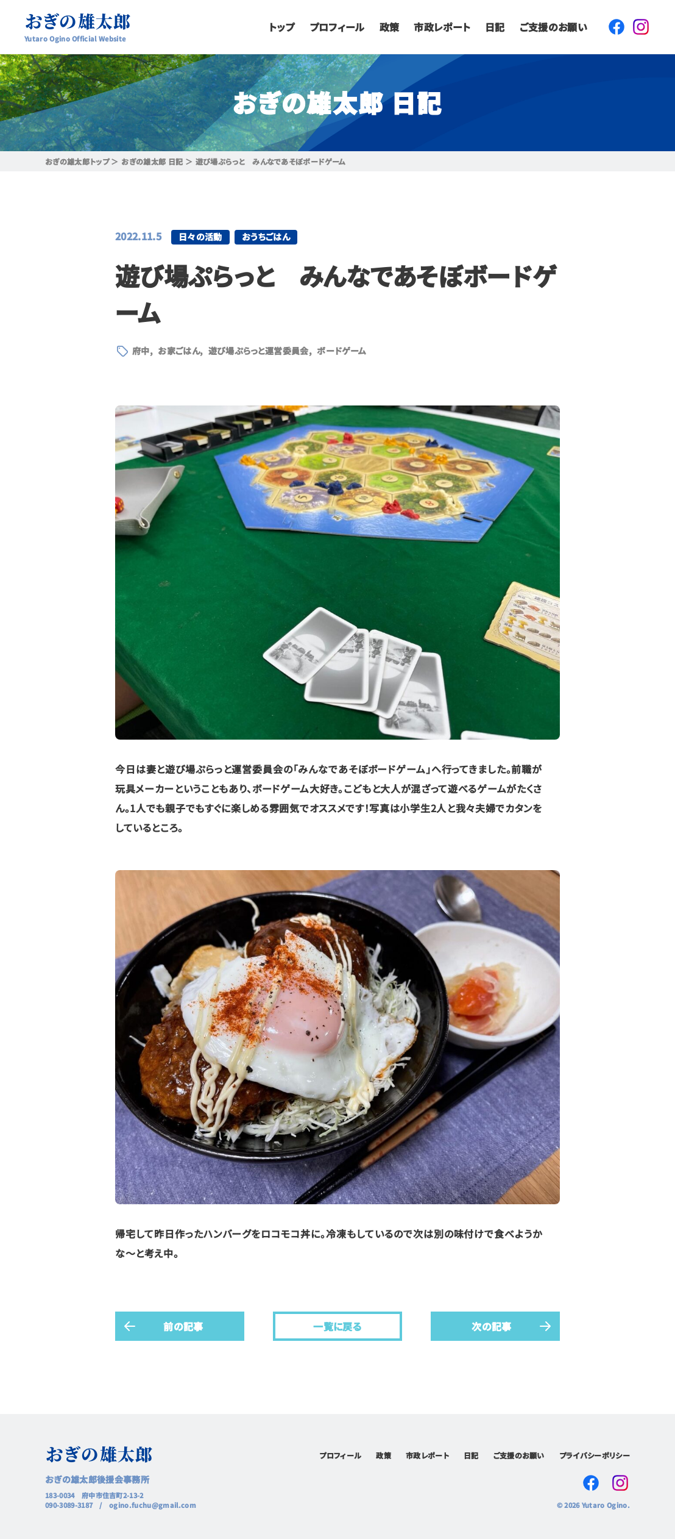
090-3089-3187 (69, 1505)
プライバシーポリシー (594, 1455)
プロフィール (337, 27)
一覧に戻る (337, 1326)
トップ (282, 27)
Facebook (616, 27)
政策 (390, 27)
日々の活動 (200, 236)
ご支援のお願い (553, 27)
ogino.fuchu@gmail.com (152, 1505)
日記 (495, 27)
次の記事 (491, 1326)
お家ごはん (179, 351)
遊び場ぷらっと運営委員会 (258, 351)
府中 (141, 351)
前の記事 (183, 1326)
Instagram (641, 27)
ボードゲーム (341, 351)
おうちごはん (266, 236)
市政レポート (442, 27)
